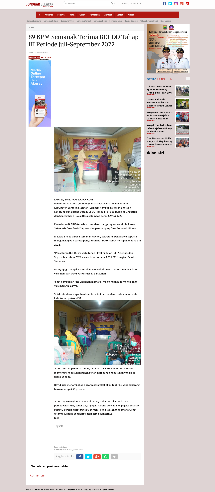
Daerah (120, 15)
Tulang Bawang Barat (149, 21)
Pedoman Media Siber (44, 489)
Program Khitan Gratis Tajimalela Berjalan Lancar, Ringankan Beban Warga (160, 117)
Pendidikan (95, 15)
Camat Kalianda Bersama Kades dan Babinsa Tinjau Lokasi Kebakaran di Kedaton (159, 104)
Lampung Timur (67, 21)
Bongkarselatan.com (85, 413)
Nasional (49, 15)
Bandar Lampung (34, 21)
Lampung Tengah (84, 21)
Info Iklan (60, 489)
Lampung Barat (100, 21)
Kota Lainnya (166, 21)
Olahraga (108, 15)
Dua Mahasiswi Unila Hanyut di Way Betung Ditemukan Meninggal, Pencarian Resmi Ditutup (160, 144)
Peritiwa (60, 15)
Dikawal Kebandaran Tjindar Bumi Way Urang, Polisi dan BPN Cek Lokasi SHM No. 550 (159, 92)
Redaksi (29, 489)
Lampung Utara (115, 21)
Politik (71, 15)
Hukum (82, 15)
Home (31, 27)
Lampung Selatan (51, 21)
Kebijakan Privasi (74, 489)
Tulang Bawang (131, 21)
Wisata (131, 15)
